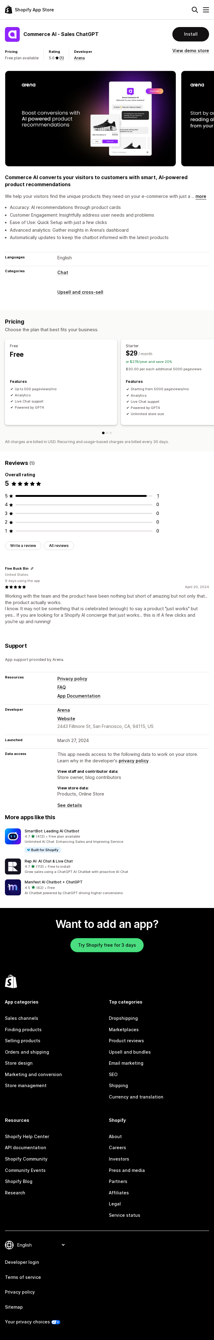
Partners (118, 1181)
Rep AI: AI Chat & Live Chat (49, 861)
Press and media (127, 1170)
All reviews (59, 545)
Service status (124, 1215)
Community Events (25, 1170)
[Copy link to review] (32, 568)
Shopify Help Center (27, 1136)
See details (69, 805)
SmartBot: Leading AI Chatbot (52, 831)
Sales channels (21, 1018)
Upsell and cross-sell (80, 292)
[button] (107, 841)
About (115, 1136)
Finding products (23, 1029)
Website (66, 718)
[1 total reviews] (158, 495)
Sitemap (14, 1307)
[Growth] (110, 433)
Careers (117, 1147)
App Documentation (79, 695)
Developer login (22, 1262)
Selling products (22, 1040)
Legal (115, 1203)
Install (191, 34)
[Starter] (107, 433)
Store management (26, 1085)
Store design (19, 1063)
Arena (79, 58)
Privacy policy (72, 678)
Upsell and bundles (130, 1052)
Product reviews (126, 1040)
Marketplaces (124, 1029)
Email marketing (126, 1063)
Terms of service (23, 1277)
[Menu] (206, 10)
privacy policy (134, 760)
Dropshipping (123, 1018)
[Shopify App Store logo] (29, 10)
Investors (119, 1158)
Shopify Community (26, 1158)
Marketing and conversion (33, 1074)
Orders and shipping (27, 1052)
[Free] (103, 433)
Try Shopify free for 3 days (107, 945)
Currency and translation (136, 1096)
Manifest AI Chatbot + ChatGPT (54, 882)
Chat (62, 272)
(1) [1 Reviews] (62, 58)
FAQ (61, 687)
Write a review (23, 545)
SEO (113, 1074)
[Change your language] (41, 1245)
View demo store (190, 50)
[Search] (195, 10)
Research (15, 1192)
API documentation (25, 1147)
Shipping (118, 1085)
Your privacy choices (27, 1321)
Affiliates (119, 1192)
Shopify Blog (18, 1181)
